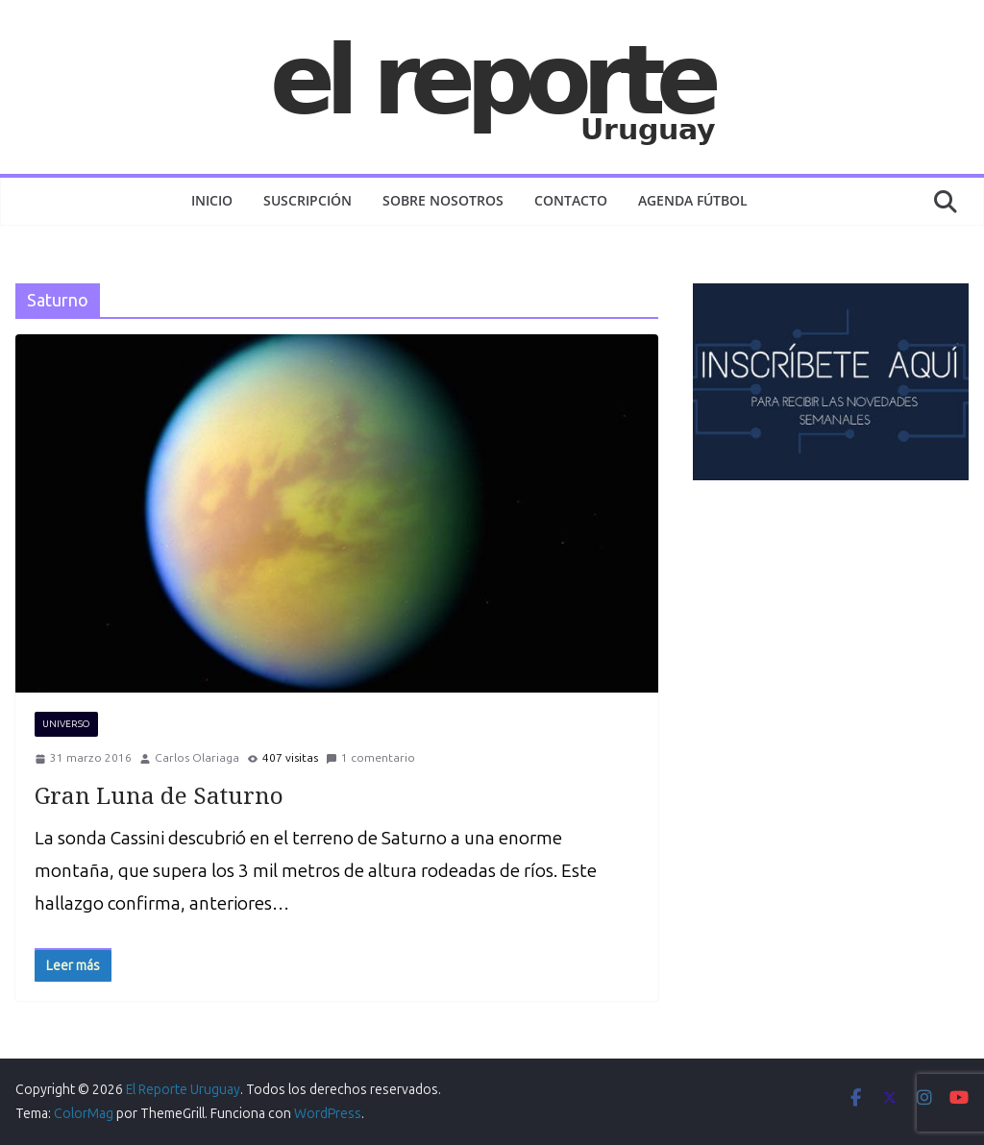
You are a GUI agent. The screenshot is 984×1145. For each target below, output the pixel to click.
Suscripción (307, 200)
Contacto (570, 200)
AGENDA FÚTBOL (693, 200)
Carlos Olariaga (197, 758)
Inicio (212, 200)
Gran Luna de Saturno (159, 795)
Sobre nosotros (443, 200)
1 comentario (370, 758)
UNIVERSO (66, 724)
